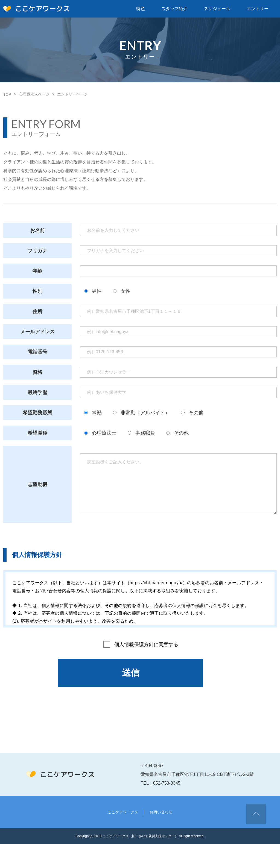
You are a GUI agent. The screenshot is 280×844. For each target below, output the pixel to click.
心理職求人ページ (34, 94)
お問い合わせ (161, 812)
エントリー (258, 8)
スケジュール (217, 8)
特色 (140, 8)
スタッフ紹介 (174, 8)
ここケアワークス (36, 9)
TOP (7, 94)
